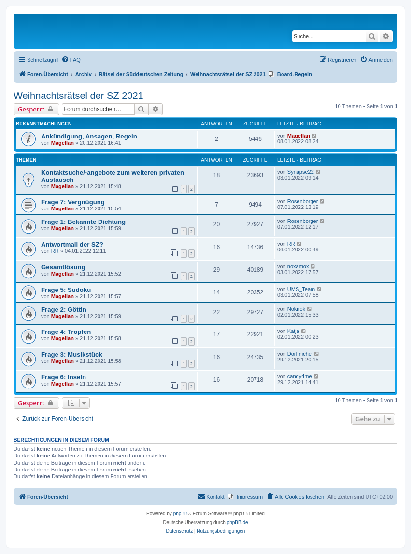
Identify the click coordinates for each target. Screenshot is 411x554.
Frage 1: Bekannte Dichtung (83, 221)
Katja (293, 331)
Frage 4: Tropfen (66, 331)
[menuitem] (71, 60)
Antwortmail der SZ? (72, 244)
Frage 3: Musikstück (71, 354)
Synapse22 (300, 172)
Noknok (296, 309)
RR (55, 251)
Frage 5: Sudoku (66, 289)
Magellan (62, 143)
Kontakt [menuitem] (211, 496)
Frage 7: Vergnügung (73, 202)
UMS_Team (301, 289)
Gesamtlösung (63, 267)
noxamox (298, 266)
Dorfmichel (300, 354)
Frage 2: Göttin (63, 309)
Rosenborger (302, 201)
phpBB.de (237, 522)
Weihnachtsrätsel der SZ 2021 (78, 95)
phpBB (180, 513)
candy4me (299, 376)
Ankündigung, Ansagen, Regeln (89, 136)
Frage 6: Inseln (63, 377)
